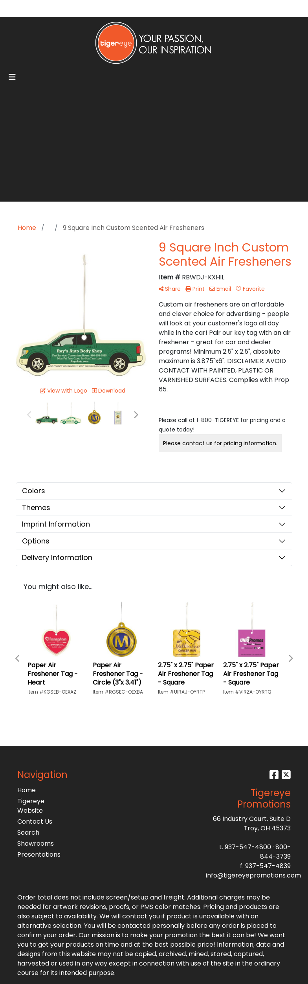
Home (26, 790)
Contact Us (34, 821)
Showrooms (35, 843)
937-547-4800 (248, 847)
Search (221, 8)
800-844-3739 (275, 852)
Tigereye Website (30, 806)
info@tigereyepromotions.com (253, 875)
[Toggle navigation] (12, 77)
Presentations (36, 854)
